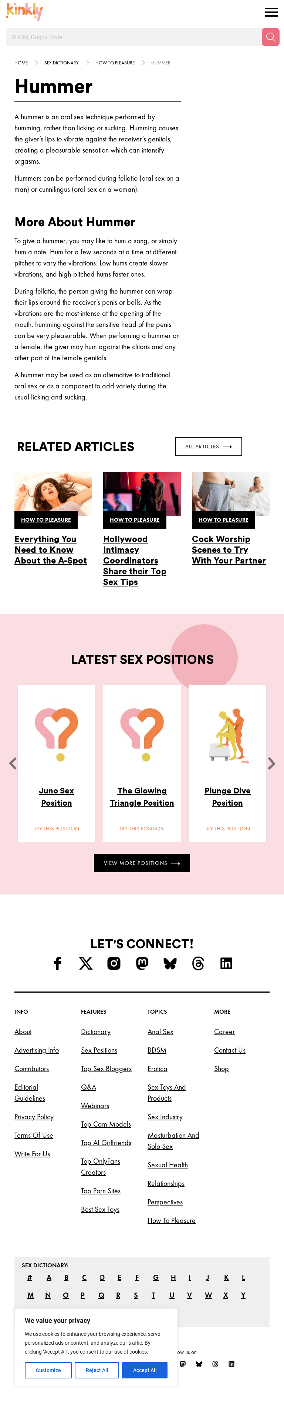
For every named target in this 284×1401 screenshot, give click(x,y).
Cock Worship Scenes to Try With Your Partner (229, 550)
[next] (271, 763)
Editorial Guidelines (29, 1092)
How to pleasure (115, 63)
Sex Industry (165, 1116)
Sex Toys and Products (167, 1092)
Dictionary (96, 1031)
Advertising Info (36, 1050)
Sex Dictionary (61, 63)
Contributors (31, 1068)
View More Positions (142, 863)
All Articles (208, 446)
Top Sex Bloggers (106, 1068)
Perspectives (165, 1202)
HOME (21, 63)
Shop (221, 1068)
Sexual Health (168, 1165)
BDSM (157, 1050)
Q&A (88, 1087)
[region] (96, 1347)
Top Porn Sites (101, 1191)
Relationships (166, 1183)
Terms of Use (33, 1135)
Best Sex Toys (100, 1209)
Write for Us (32, 1153)
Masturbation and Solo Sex (173, 1140)
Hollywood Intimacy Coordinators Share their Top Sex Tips (134, 560)
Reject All (97, 1370)
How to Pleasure (172, 1220)
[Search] (271, 37)
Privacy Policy (34, 1116)
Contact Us (230, 1050)
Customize (48, 1370)
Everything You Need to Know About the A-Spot (50, 550)
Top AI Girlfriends (106, 1142)
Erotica (158, 1068)
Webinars (95, 1105)
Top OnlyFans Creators (100, 1166)
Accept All (145, 1370)
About (22, 1031)
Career (224, 1031)
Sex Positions (99, 1050)
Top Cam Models (106, 1124)
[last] (12, 763)
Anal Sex (160, 1031)
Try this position (56, 828)
